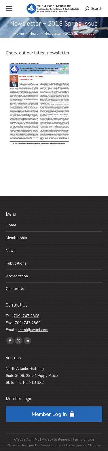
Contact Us (15, 289)
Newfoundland (53, 445)
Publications (16, 263)
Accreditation (17, 276)
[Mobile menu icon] (9, 8)
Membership (16, 238)
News (11, 250)
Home (11, 225)
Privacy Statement (56, 439)
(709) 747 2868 (25, 316)
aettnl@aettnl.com (33, 330)
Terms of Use (83, 439)
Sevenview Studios (86, 445)
